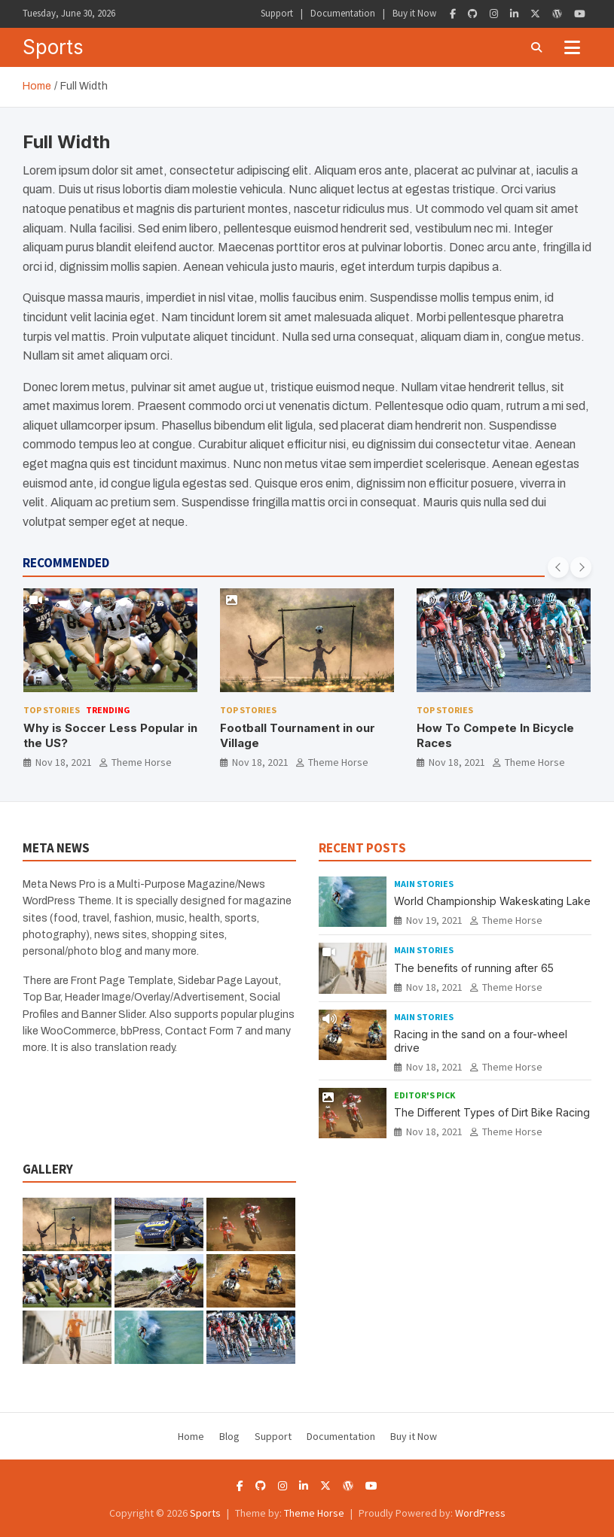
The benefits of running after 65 (474, 967)
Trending (108, 709)
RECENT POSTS (362, 848)
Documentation (342, 13)
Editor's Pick (424, 1095)
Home (191, 1436)
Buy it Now (414, 13)
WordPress (480, 1513)
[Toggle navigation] (572, 47)
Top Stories (51, 709)
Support (277, 13)
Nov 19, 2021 (434, 920)
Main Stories (424, 883)
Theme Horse (141, 762)
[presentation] (558, 567)
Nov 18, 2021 (63, 762)
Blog (229, 1436)
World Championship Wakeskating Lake (492, 901)
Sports (53, 47)
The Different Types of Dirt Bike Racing (492, 1112)
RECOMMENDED (66, 562)
